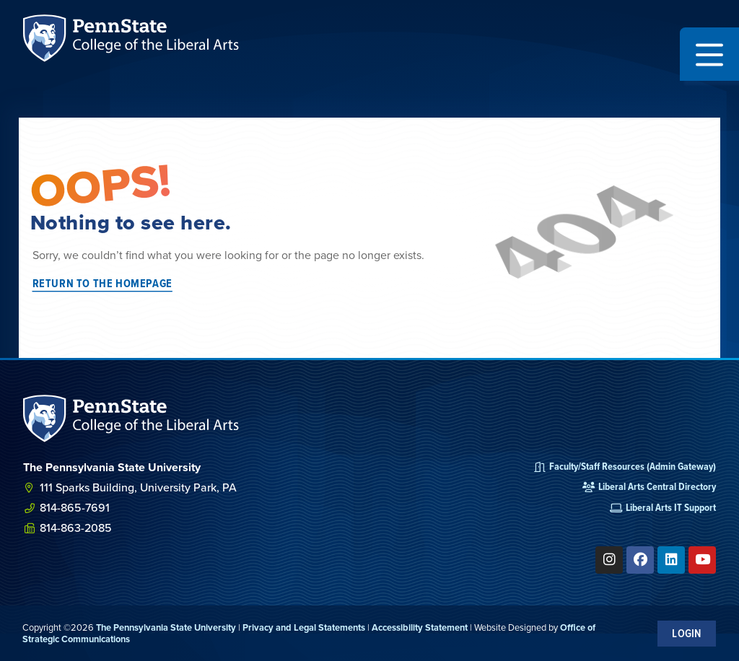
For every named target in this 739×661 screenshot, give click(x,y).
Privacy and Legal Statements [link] (303, 627)
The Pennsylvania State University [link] (166, 627)
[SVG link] (131, 418)
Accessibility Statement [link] (420, 627)
